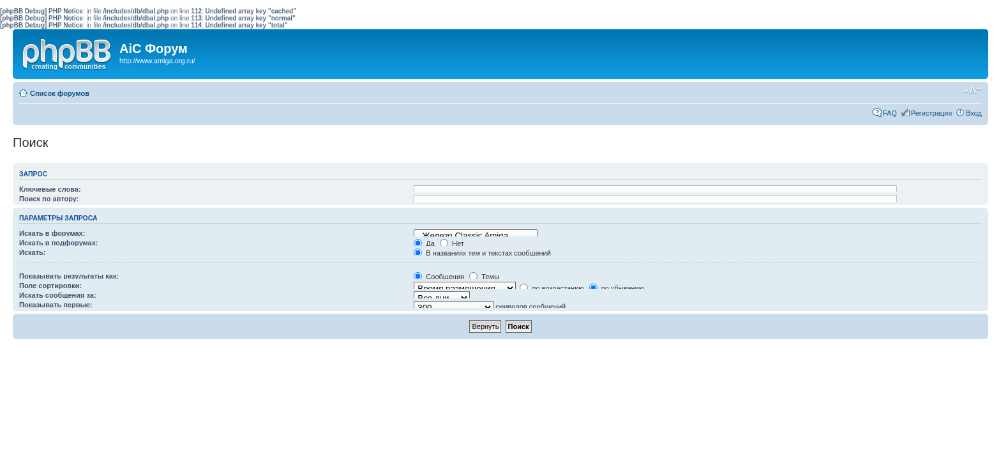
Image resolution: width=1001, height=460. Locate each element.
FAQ (890, 113)
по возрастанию (551, 288)
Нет (452, 243)
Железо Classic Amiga (475, 236)
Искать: (32, 252)
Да (424, 243)
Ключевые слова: (50, 189)
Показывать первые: (56, 305)
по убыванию (616, 288)
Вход (974, 113)
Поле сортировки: (50, 285)
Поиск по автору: (49, 199)
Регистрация (931, 113)
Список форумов (59, 93)
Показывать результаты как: (69, 276)
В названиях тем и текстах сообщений (482, 253)
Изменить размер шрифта (972, 90)
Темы (484, 276)
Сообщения (439, 276)
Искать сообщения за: (57, 295)
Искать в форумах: (52, 233)
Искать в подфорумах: (58, 243)
